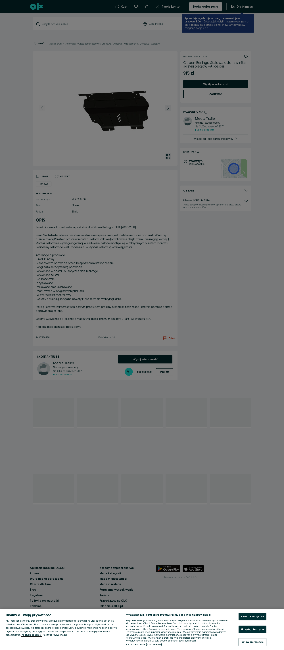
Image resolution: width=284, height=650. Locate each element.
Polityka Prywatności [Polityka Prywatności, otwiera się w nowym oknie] (55, 634)
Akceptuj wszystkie (252, 616)
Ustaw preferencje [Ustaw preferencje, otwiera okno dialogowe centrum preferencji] (252, 641)
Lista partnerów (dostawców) (144, 644)
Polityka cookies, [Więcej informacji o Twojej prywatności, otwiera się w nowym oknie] (32, 634)
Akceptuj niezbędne (252, 629)
